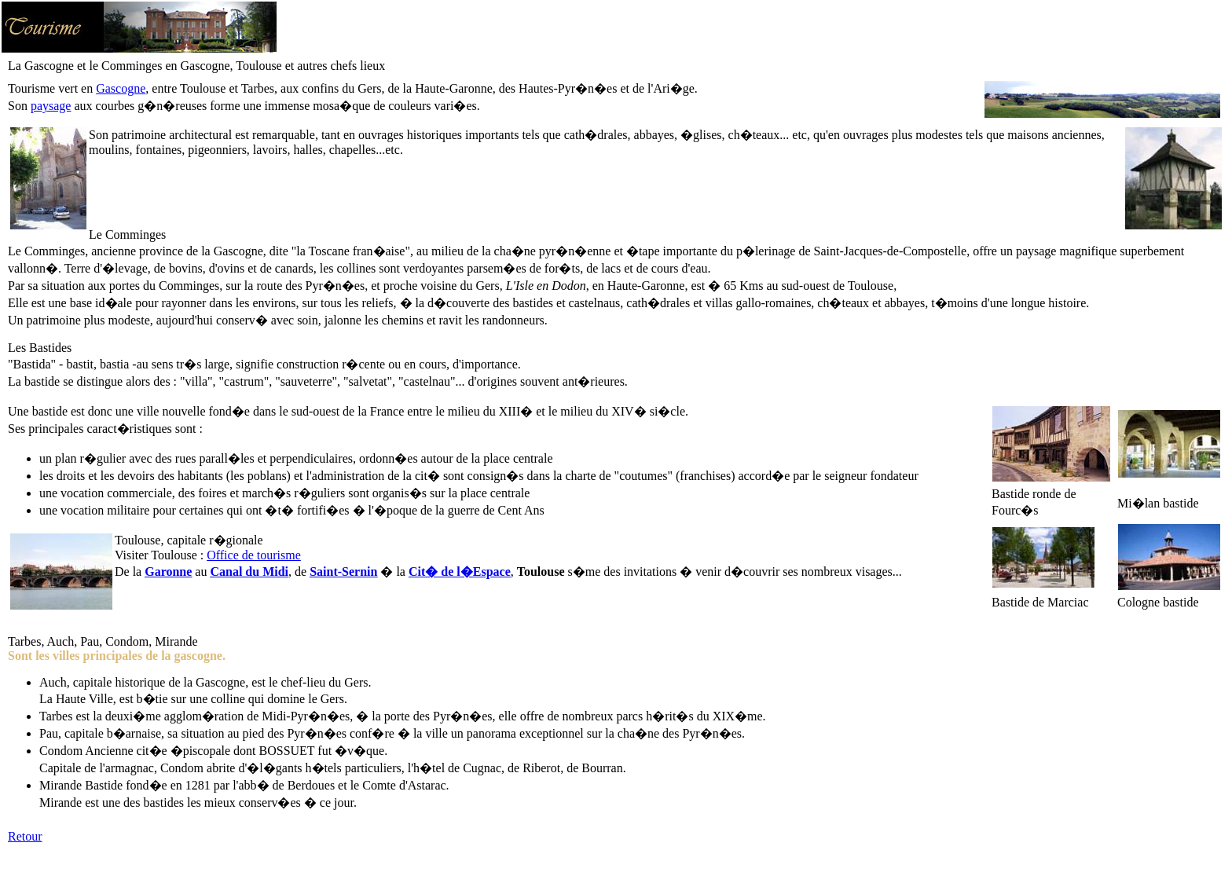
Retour (25, 836)
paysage (51, 105)
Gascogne (120, 88)
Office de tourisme (254, 555)
